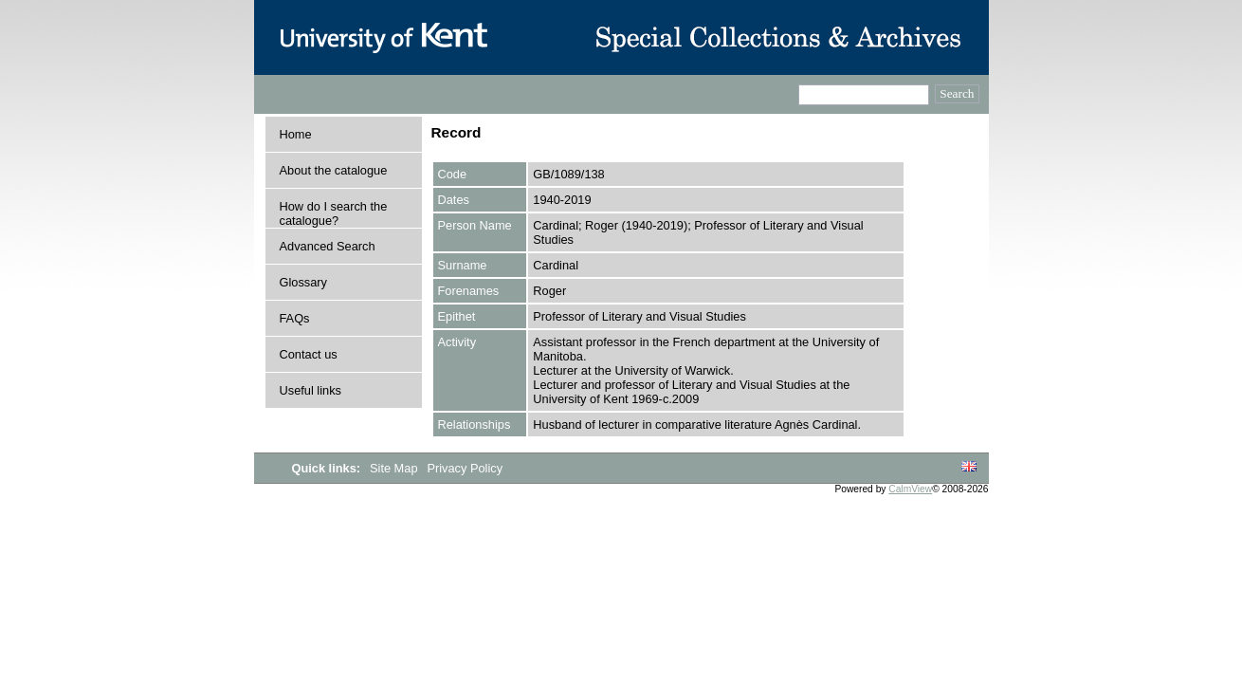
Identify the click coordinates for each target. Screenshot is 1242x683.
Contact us (309, 354)
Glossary (304, 282)
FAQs (295, 318)
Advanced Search (327, 246)
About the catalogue (334, 170)
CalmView (910, 489)
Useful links (310, 390)
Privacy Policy (464, 468)
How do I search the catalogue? (334, 213)
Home (296, 134)
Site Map (395, 468)
